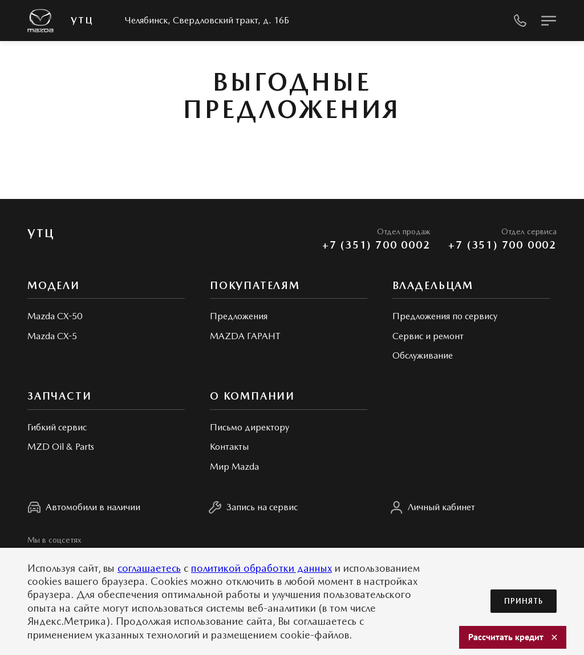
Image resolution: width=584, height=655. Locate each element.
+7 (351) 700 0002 (376, 245)
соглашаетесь (149, 568)
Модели (53, 285)
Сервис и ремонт (428, 336)
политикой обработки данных (261, 568)
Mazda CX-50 (54, 316)
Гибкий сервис (57, 427)
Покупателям (255, 285)
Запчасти (59, 396)
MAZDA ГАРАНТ (245, 336)
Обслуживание (422, 355)
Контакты (229, 446)
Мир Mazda (234, 466)
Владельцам (432, 285)
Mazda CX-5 (52, 336)
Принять (523, 601)
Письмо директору (249, 427)
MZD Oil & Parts (60, 446)
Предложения (238, 316)
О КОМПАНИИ (252, 396)
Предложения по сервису (444, 316)
